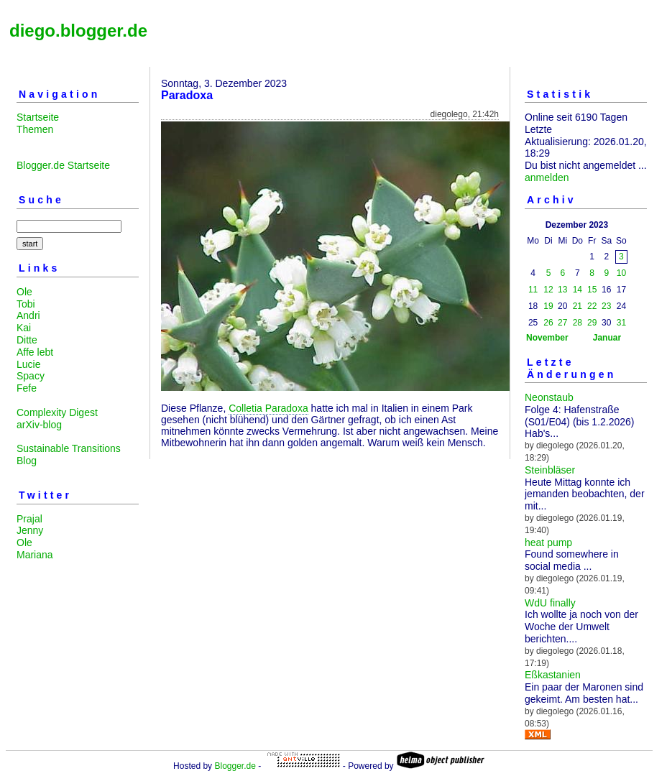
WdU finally (550, 603)
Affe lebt (35, 352)
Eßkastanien (553, 674)
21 (577, 306)
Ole (24, 291)
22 (592, 306)
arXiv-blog (39, 424)
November (547, 338)
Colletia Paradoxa (268, 408)
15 (592, 290)
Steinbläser (550, 470)
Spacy (31, 376)
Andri (28, 315)
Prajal (29, 519)
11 (533, 290)
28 (577, 323)
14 (577, 290)
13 (562, 290)
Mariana (35, 554)
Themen (35, 129)
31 (621, 323)
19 (548, 306)
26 (548, 323)
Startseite (38, 117)
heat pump (548, 542)
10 (621, 273)
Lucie (28, 364)
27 (562, 323)
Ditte (27, 340)
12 (548, 290)
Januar (607, 338)
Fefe (27, 388)
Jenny (30, 530)
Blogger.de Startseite (63, 165)
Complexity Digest (57, 412)
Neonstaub (549, 397)
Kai (24, 327)
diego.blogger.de (78, 30)
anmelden (547, 177)
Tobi (26, 304)
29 (592, 323)
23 (606, 306)
